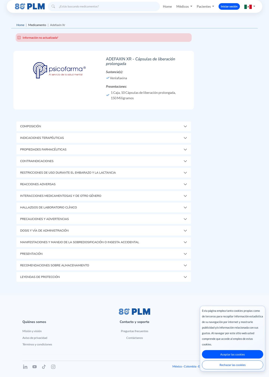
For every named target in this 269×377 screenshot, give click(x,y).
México (177, 366)
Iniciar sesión (229, 6)
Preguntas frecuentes (134, 331)
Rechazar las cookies (232, 365)
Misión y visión (32, 331)
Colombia (190, 366)
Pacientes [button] (204, 6)
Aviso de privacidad (34, 337)
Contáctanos (134, 337)
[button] (250, 6)
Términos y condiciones (37, 344)
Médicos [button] (182, 6)
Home (167, 6)
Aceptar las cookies (232, 354)
